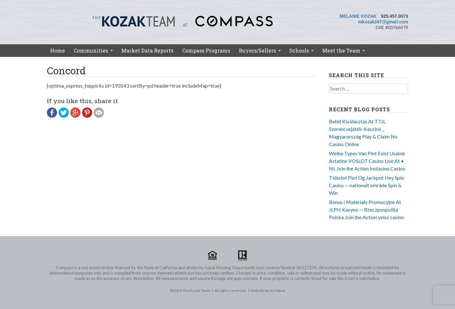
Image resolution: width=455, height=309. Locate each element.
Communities (91, 50)
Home (57, 50)
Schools (299, 50)
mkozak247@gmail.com (383, 21)
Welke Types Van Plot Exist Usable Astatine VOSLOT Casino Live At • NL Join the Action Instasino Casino (367, 160)
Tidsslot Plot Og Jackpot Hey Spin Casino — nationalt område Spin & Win (366, 185)
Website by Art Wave (267, 290)
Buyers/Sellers (257, 50)
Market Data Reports (147, 50)
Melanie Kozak (358, 16)
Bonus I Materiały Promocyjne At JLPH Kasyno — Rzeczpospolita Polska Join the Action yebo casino (366, 209)
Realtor (242, 255)
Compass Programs (206, 50)
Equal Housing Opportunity (212, 255)
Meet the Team (341, 50)
